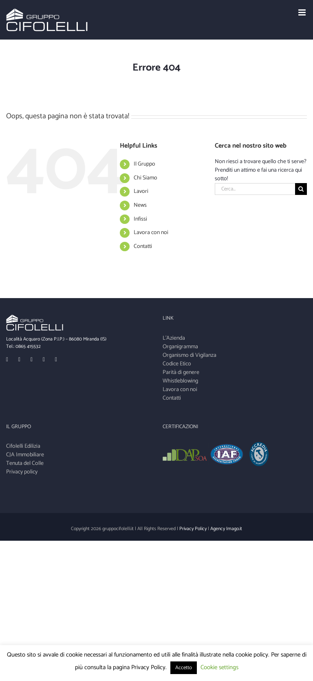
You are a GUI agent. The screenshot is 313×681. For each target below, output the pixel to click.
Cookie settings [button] (219, 667)
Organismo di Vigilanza (189, 355)
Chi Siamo (145, 178)
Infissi (140, 219)
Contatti (143, 246)
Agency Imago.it (226, 529)
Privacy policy (21, 472)
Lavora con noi (151, 232)
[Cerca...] (255, 189)
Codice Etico (177, 364)
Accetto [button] (183, 667)
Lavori (141, 191)
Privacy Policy (193, 529)
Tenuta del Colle (25, 463)
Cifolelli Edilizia (23, 446)
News (140, 205)
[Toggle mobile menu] (302, 12)
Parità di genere (181, 372)
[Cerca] (301, 189)
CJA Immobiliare (25, 455)
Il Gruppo (144, 164)
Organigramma (180, 347)
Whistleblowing (180, 381)
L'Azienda (174, 338)
